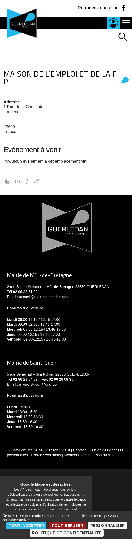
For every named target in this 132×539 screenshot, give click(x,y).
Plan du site (104, 455)
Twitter (36, 181)
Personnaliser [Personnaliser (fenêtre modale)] (107, 525)
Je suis (113, 22)
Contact (79, 450)
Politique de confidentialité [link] (66, 533)
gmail (17, 181)
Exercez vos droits (46, 455)
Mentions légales (78, 455)
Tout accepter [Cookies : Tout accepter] (26, 525)
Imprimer (7, 181)
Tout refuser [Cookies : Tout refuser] (67, 525)
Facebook (27, 181)
